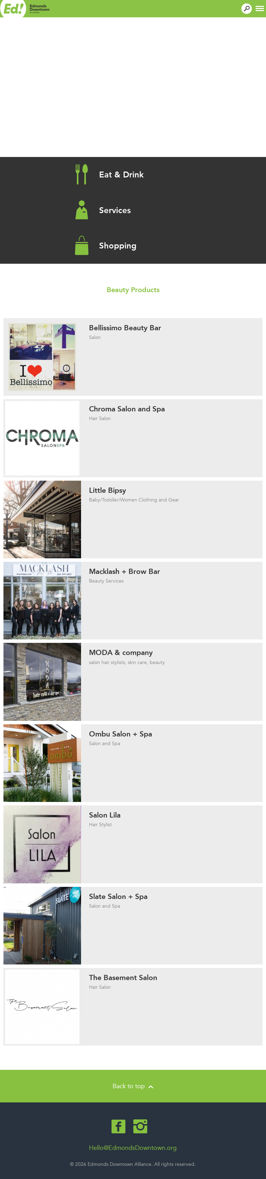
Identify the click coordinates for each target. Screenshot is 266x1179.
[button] (260, 8)
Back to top (133, 1086)
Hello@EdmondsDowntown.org (133, 1148)
